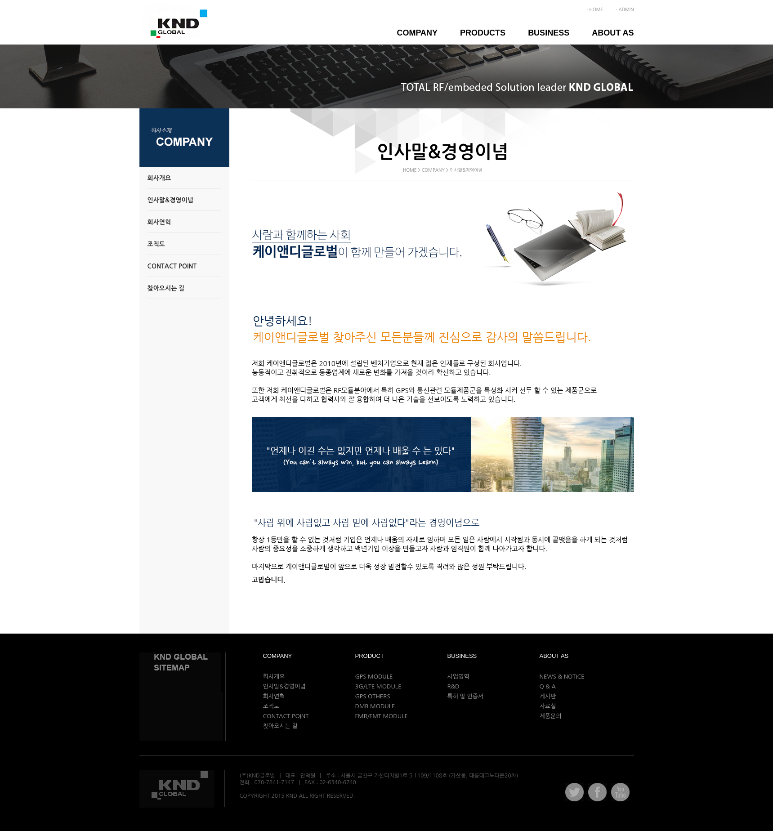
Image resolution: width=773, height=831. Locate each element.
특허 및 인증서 (465, 696)
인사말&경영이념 (284, 686)
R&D (453, 686)
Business (548, 32)
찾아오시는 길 (280, 726)
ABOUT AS (613, 32)
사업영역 (458, 676)
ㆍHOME (594, 9)
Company (417, 32)
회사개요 (274, 676)
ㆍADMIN (624, 9)
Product (369, 655)
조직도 (271, 706)
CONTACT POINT (286, 716)
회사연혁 (274, 696)
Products (482, 32)
